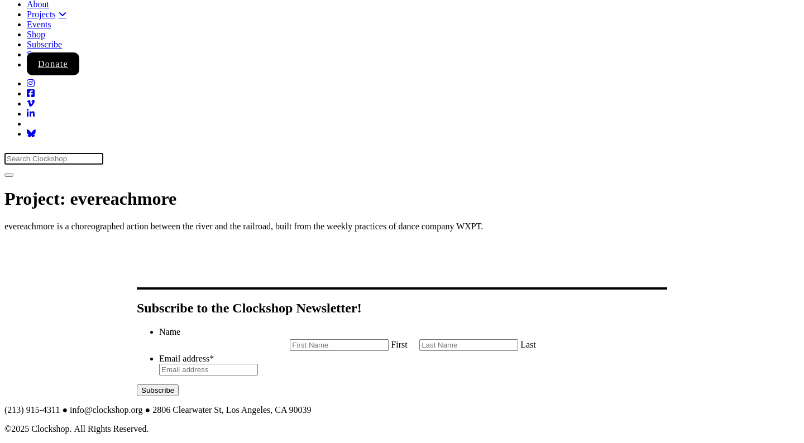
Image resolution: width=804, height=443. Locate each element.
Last (528, 344)
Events (39, 24)
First (399, 344)
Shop (36, 34)
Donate (53, 64)
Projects (41, 14)
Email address (186, 358)
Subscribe (44, 44)
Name (169, 331)
